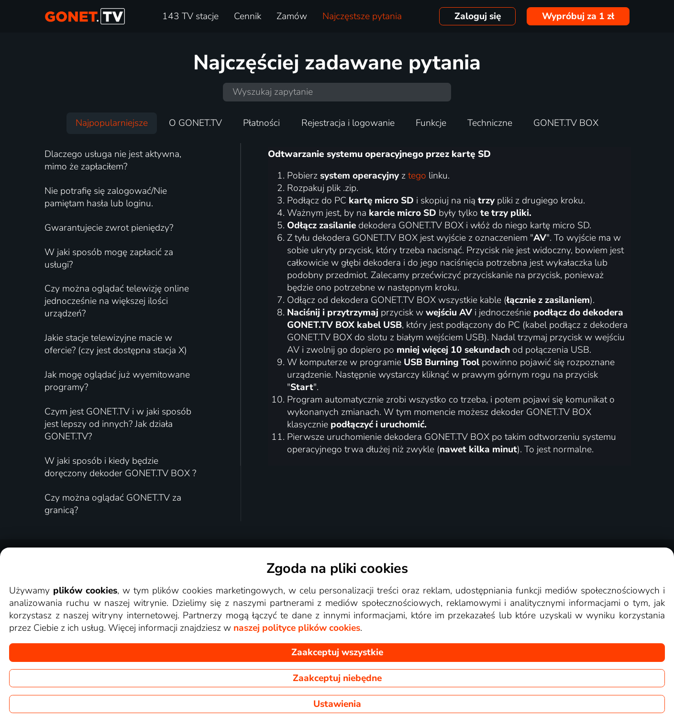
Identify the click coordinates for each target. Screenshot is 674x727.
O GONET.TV (195, 123)
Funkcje (431, 123)
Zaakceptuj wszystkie (337, 652)
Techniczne (489, 123)
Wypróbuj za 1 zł (578, 16)
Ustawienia (337, 704)
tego (417, 175)
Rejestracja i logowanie (348, 123)
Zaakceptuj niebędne (337, 678)
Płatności (261, 123)
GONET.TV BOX (565, 123)
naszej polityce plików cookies (296, 628)
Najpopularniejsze (112, 123)
